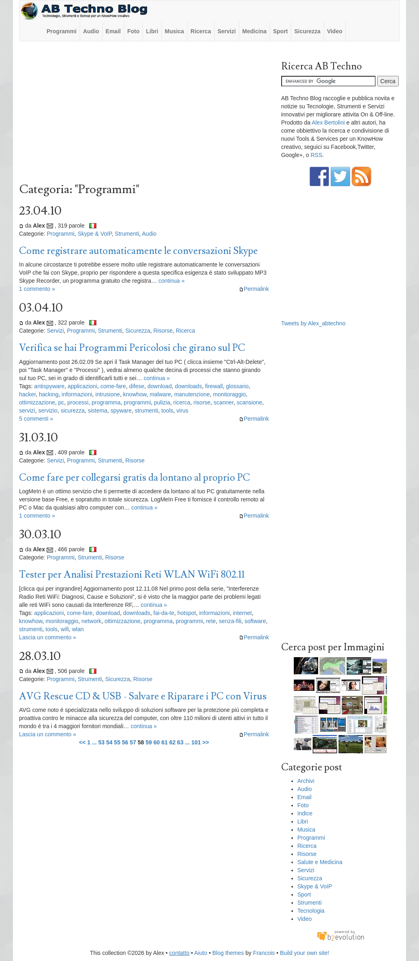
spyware (121, 410)
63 (180, 742)
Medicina (254, 31)
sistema (97, 410)
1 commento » (37, 289)
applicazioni (82, 386)
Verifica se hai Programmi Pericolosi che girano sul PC (132, 348)
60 (157, 742)
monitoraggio (229, 394)
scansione (249, 402)
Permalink (254, 289)
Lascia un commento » (47, 637)
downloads (188, 386)
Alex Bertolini (328, 122)
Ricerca (200, 31)
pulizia (162, 402)
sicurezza (73, 410)
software (255, 621)
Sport (280, 31)
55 (117, 742)
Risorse (162, 330)
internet (242, 613)
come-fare (113, 386)
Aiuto (200, 953)
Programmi (62, 31)
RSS (316, 155)
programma (106, 402)
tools (167, 410)
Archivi (305, 781)
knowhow (135, 394)
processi (77, 402)
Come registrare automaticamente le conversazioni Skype (138, 251)
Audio (91, 31)
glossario (237, 386)
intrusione (107, 394)
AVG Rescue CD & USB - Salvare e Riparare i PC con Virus (143, 696)
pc (61, 402)
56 (125, 742)
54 (109, 742)
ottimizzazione (37, 402)
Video (334, 31)
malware (160, 394)
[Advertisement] (144, 114)
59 (148, 742)
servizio (47, 410)
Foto (133, 31)
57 (133, 742)
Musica (174, 31)
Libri (152, 31)
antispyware (49, 386)
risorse (201, 402)
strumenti (146, 410)
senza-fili (230, 621)
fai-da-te (164, 613)
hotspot (186, 613)
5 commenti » (36, 418)
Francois (264, 953)
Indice (304, 813)
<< (82, 742)
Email (113, 31)
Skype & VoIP (95, 233)
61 (164, 742)
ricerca (181, 402)
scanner (223, 402)
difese (136, 386)
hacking (48, 394)
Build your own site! (304, 953)
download (160, 386)
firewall (214, 386)
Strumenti (127, 233)
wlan (78, 629)
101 (196, 742)
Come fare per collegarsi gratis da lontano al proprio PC (134, 477)
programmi (137, 402)
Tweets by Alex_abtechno (313, 323)
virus (182, 410)
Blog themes (228, 953)
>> (205, 742)
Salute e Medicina (319, 862)
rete (211, 621)
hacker (27, 394)
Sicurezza (307, 31)
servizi (27, 410)
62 (172, 742)
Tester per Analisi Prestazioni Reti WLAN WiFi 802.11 (132, 574)
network (91, 621)
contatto (179, 953)
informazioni (77, 394)
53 (101, 742)
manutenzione (192, 394)
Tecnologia (311, 910)
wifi (65, 629)
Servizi (227, 31)
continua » (171, 280)
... (94, 742)
